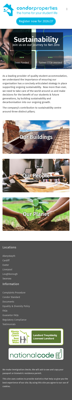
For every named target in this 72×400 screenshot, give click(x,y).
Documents (8, 301)
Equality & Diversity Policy (16, 306)
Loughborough (10, 274)
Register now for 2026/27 (36, 21)
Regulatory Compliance (14, 319)
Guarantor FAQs (11, 315)
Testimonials (9, 324)
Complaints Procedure (14, 292)
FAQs (5, 310)
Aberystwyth (9, 256)
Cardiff (6, 260)
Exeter (6, 265)
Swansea (7, 278)
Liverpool (7, 269)
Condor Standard (11, 297)
